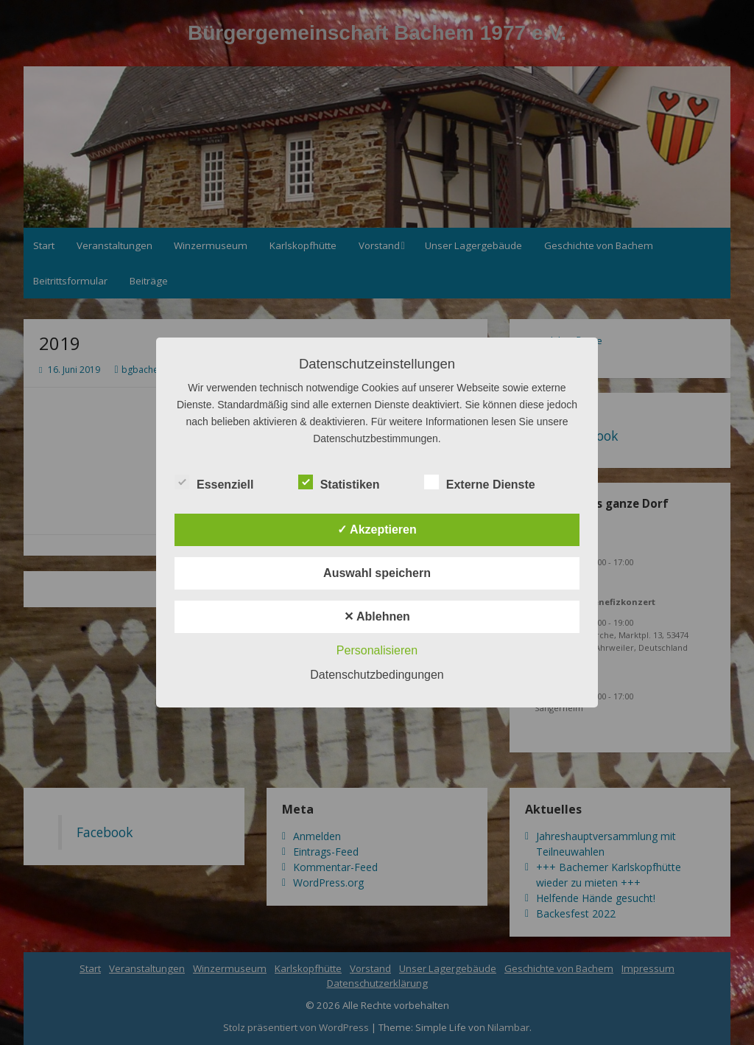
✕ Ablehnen (377, 616)
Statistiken (339, 483)
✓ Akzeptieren (377, 529)
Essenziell (214, 483)
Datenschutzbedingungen (376, 674)
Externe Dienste (479, 483)
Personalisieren (377, 650)
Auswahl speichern (377, 573)
